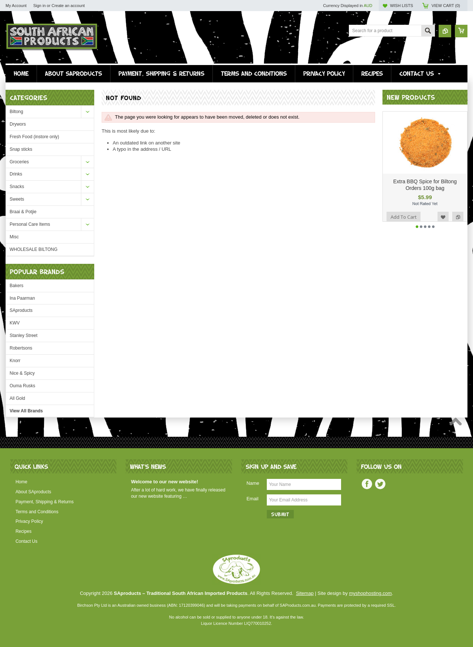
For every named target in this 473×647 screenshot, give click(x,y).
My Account (16, 5)
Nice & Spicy (22, 373)
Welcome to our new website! (164, 481)
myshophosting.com (370, 593)
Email (252, 498)
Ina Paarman (22, 298)
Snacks (17, 186)
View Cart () (446, 5)
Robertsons (21, 348)
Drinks (16, 174)
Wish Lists (401, 5)
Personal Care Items (30, 224)
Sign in (39, 5)
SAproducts (21, 310)
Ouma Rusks (22, 385)
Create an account (68, 5)
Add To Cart (403, 217)
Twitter (380, 484)
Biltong (16, 111)
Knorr (15, 360)
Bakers (16, 285)
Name (252, 483)
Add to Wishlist (443, 217)
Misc (14, 236)
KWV (15, 323)
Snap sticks (21, 149)
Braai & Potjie (23, 211)
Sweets (17, 199)
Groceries (19, 161)
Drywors (18, 124)
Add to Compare (457, 217)
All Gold (17, 398)
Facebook (367, 484)
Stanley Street (23, 335)
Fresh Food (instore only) (34, 136)
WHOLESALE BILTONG (34, 249)
